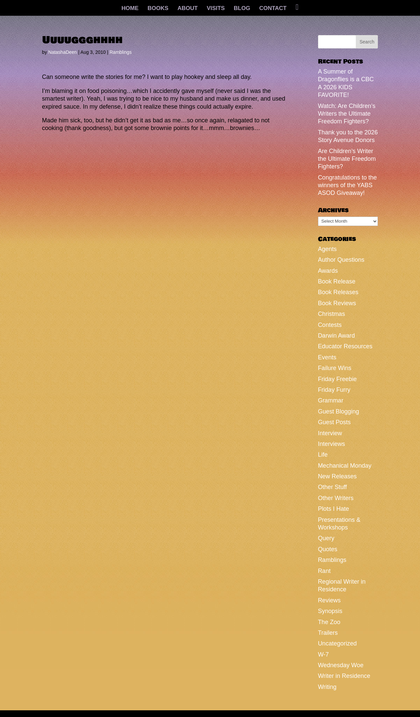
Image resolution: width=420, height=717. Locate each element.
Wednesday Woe (340, 665)
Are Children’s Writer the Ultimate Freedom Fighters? (347, 159)
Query (326, 538)
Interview (330, 433)
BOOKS (157, 8)
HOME (129, 8)
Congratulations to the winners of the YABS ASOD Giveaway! (347, 185)
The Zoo (329, 622)
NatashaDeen (62, 52)
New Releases (337, 476)
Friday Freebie (337, 379)
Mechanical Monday (345, 465)
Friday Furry (334, 389)
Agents (327, 249)
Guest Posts (334, 422)
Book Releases (338, 292)
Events (327, 357)
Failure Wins (334, 368)
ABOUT (188, 8)
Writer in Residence (344, 676)
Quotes (327, 549)
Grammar (330, 400)
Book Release (336, 281)
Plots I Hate (333, 508)
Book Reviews (337, 303)
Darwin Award (336, 335)
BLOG (242, 8)
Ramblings (121, 52)
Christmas (331, 314)
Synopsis (330, 611)
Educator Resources (345, 346)
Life (323, 454)
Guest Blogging (338, 411)
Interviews (331, 444)
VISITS (216, 8)
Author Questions (341, 259)
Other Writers (336, 498)
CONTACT (273, 8)
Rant (324, 571)
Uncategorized (337, 643)
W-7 (323, 654)
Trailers (328, 632)
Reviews (329, 600)
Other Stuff (332, 487)
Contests (330, 325)
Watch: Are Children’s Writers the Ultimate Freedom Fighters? (347, 114)
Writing (327, 687)
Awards (328, 270)
